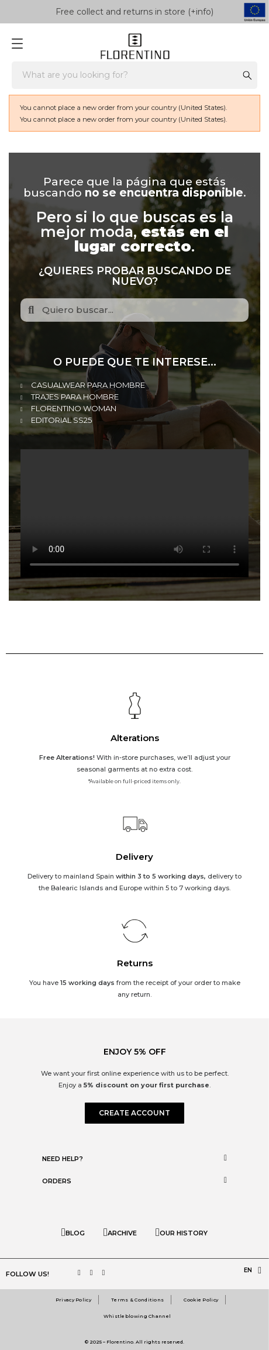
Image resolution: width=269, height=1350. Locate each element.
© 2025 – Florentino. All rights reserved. (134, 1342)
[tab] (134, 1158)
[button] (134, 1113)
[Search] (134, 75)
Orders (56, 1181)
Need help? (62, 1159)
